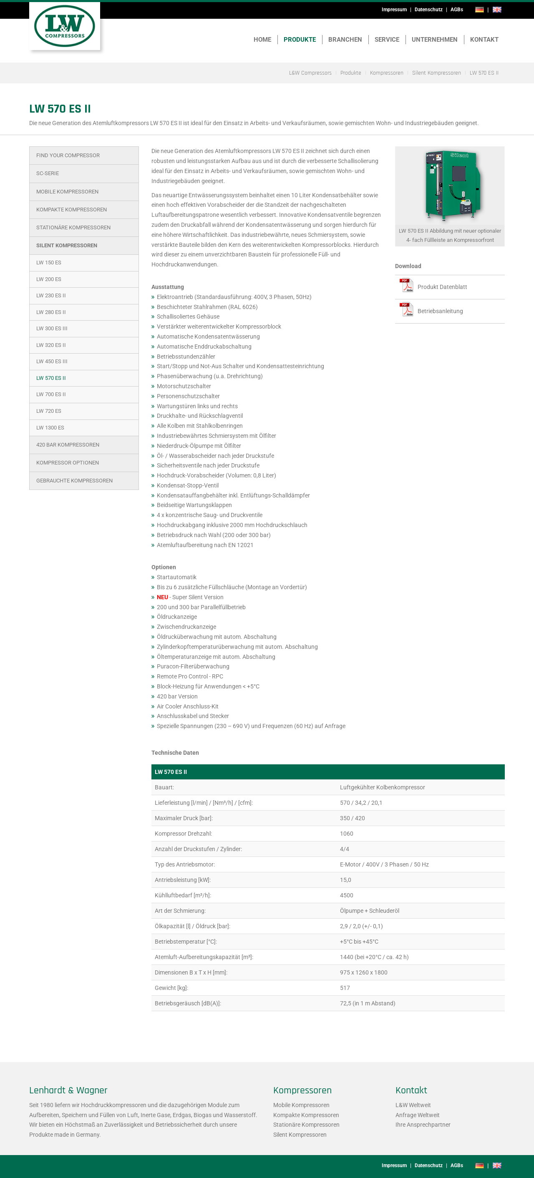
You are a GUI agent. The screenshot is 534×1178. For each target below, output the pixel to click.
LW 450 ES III (52, 361)
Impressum (394, 10)
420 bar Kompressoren (67, 445)
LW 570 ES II (51, 378)
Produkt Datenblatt (442, 287)
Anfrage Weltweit (417, 1115)
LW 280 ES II (51, 312)
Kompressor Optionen (67, 463)
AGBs (457, 10)
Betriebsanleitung (440, 311)
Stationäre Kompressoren (73, 227)
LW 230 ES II (51, 295)
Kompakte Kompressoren (71, 209)
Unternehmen (435, 39)
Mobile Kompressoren (67, 191)
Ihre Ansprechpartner (423, 1124)
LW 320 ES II (51, 345)
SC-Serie (47, 173)
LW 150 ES (48, 262)
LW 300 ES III (52, 328)
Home (262, 39)
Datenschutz (429, 10)
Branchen (345, 39)
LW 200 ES (48, 279)
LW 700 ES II (51, 394)
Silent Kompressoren (66, 245)
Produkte (300, 39)
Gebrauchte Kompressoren (74, 480)
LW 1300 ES (50, 427)
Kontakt (484, 39)
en (497, 9)
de (479, 9)
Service (387, 39)
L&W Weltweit (413, 1105)
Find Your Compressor (68, 155)
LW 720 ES (48, 411)
